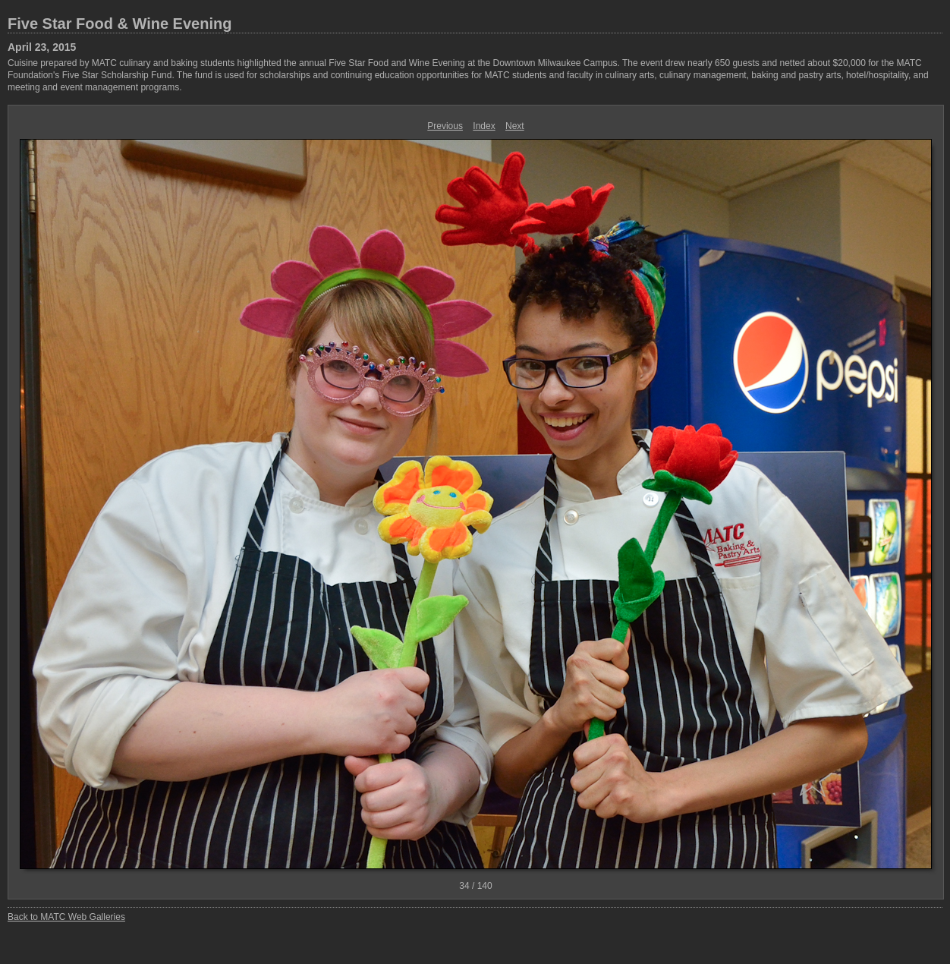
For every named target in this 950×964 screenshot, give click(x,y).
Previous (445, 126)
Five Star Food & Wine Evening (119, 23)
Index (484, 126)
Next (514, 126)
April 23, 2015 (42, 47)
